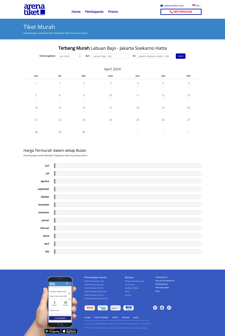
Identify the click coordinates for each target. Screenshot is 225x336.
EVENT (115, 317)
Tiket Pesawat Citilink (93, 288)
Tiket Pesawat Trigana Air (95, 291)
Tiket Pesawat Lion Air (94, 295)
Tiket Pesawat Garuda (94, 284)
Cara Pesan (130, 284)
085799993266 (181, 11)
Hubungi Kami (161, 284)
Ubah (180, 56)
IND (198, 5)
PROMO (126, 317)
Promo (113, 12)
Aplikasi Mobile (132, 288)
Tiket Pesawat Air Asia (94, 281)
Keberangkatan (47, 55)
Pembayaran (94, 12)
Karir (157, 291)
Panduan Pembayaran (134, 281)
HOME (87, 317)
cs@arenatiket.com (172, 5)
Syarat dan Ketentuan (165, 280)
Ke (134, 55)
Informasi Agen (162, 287)
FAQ (127, 291)
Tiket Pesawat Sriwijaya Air (96, 298)
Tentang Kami (161, 277)
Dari (87, 55)
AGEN (136, 317)
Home (76, 12)
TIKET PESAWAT (101, 317)
